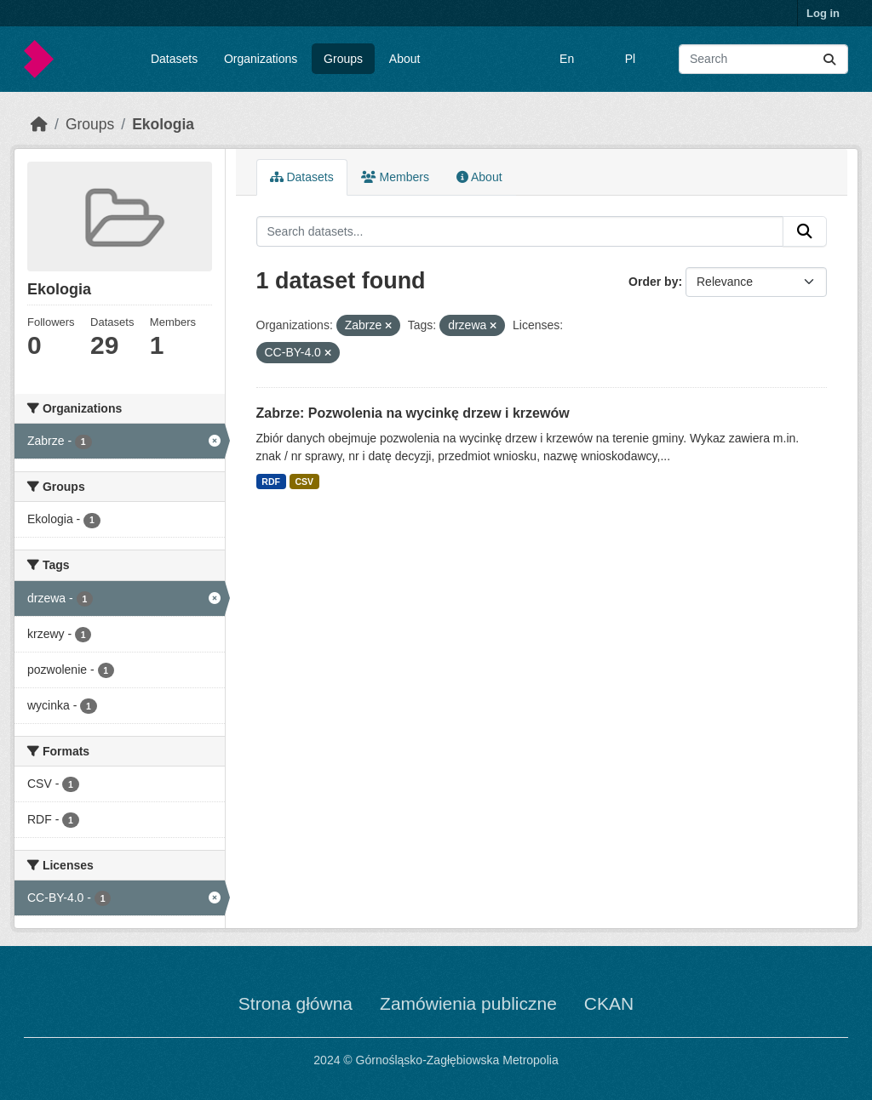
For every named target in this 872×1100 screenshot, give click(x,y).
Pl (630, 59)
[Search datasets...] (763, 59)
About (405, 59)
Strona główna (295, 1003)
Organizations (260, 59)
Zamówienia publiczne (468, 1003)
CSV (304, 481)
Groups (343, 59)
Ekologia (163, 124)
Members (395, 177)
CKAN (609, 1003)
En (566, 59)
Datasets (174, 59)
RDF (270, 481)
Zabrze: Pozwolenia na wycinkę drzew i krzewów (413, 413)
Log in (823, 13)
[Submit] (829, 59)
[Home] (39, 124)
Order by (653, 281)
